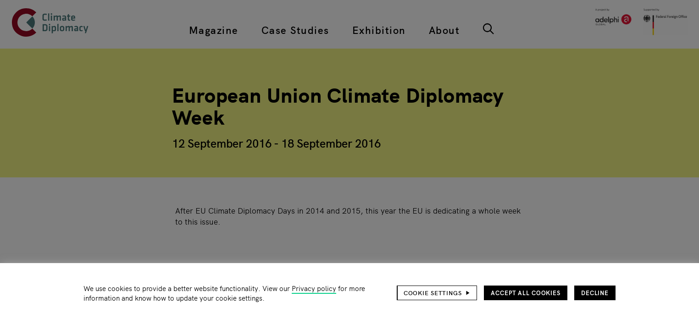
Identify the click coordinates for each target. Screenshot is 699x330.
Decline (595, 292)
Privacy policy (314, 288)
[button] (437, 293)
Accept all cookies (525, 292)
